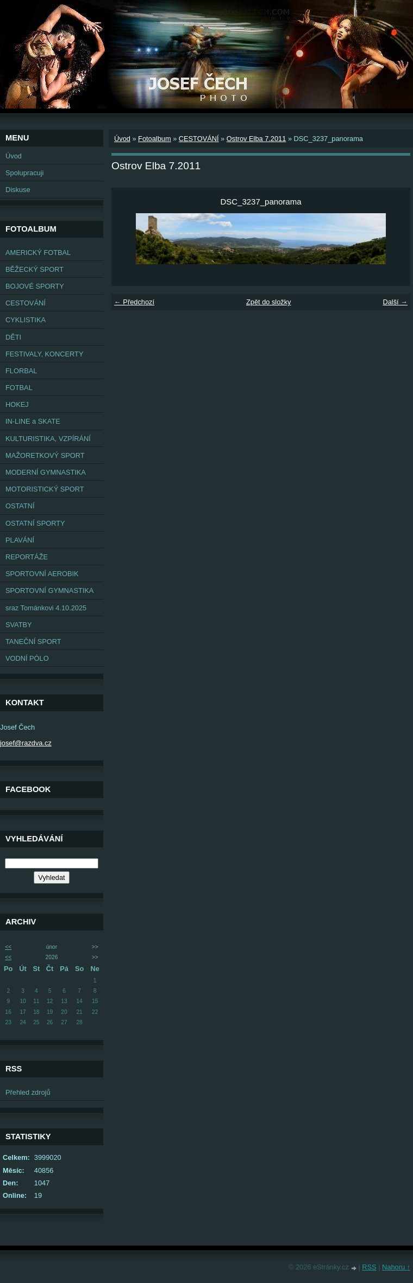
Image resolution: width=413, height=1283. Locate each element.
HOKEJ (17, 404)
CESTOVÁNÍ (25, 303)
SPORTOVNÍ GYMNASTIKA (49, 590)
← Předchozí (134, 302)
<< (8, 947)
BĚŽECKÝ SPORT (34, 269)
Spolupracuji (24, 173)
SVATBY (18, 625)
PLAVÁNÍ (19, 540)
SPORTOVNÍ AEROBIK (42, 574)
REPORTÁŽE (26, 557)
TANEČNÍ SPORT (33, 641)
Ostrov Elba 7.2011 (256, 139)
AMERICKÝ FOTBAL (38, 252)
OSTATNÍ (20, 506)
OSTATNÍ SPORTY (35, 523)
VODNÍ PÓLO (27, 658)
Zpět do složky (268, 302)
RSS (369, 1267)
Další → (395, 302)
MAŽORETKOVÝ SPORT (45, 455)
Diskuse (17, 190)
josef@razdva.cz (26, 743)
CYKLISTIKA (25, 320)
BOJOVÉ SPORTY (34, 286)
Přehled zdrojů (28, 1092)
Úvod (13, 156)
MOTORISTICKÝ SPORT (44, 489)
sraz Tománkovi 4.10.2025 (45, 608)
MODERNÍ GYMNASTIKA (45, 472)
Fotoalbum (154, 139)
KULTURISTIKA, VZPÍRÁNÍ (48, 439)
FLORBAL (21, 371)
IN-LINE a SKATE (32, 421)
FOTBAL (19, 388)
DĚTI (13, 337)
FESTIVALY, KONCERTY (44, 354)
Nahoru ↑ (396, 1267)
